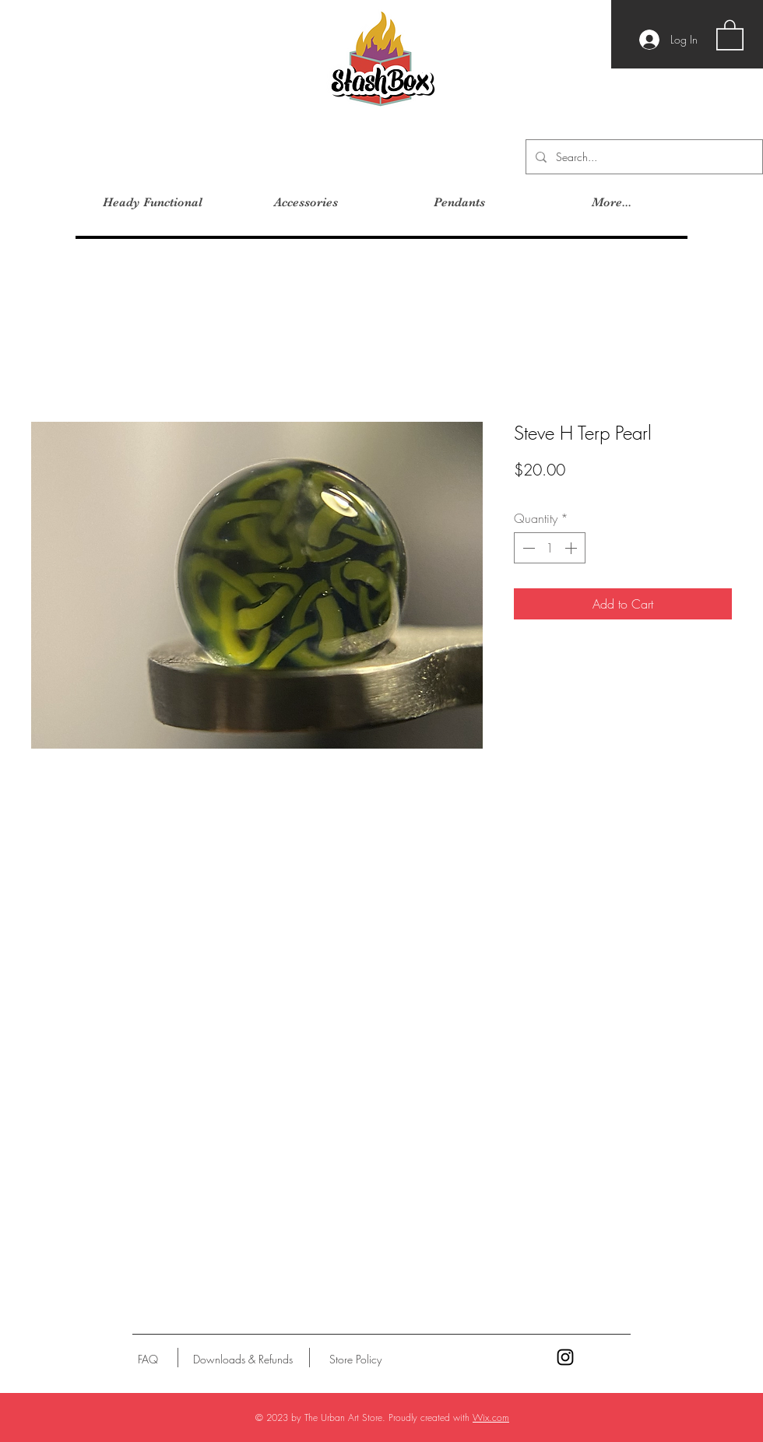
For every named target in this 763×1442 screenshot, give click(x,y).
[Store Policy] (355, 1359)
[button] (730, 34)
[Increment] (572, 548)
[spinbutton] (549, 548)
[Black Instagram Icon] (565, 1357)
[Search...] (643, 157)
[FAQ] (148, 1359)
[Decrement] (527, 548)
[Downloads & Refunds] (242, 1359)
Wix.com (491, 1417)
